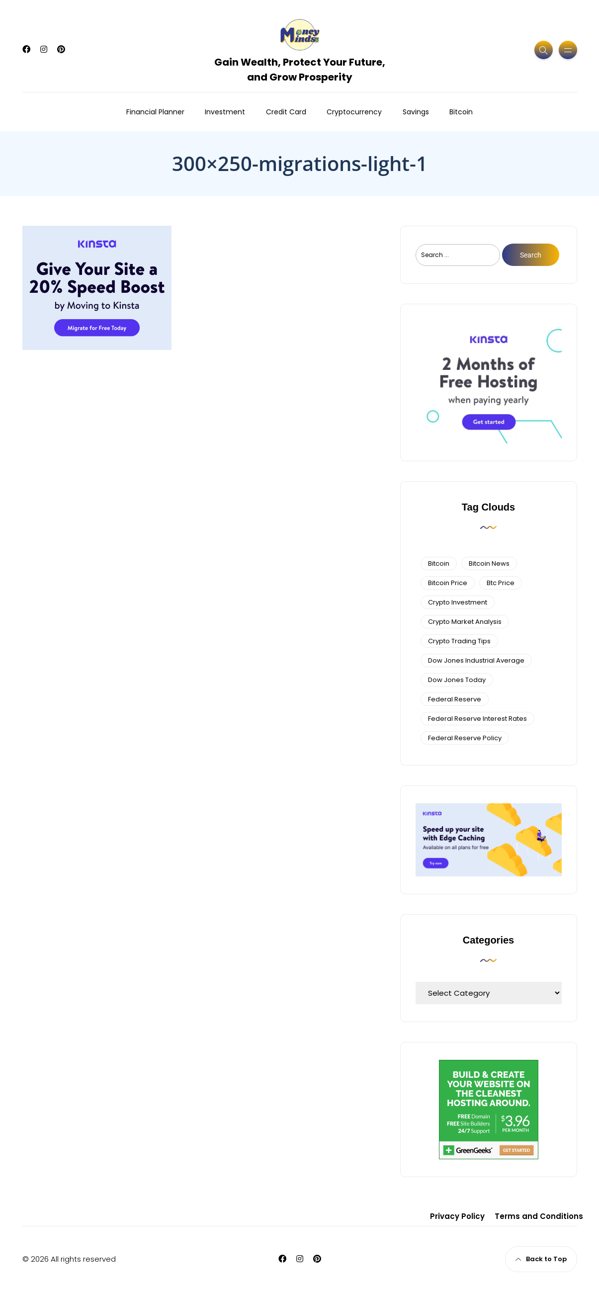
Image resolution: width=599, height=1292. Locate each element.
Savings (416, 112)
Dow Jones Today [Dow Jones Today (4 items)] (457, 680)
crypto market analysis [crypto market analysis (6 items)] (465, 621)
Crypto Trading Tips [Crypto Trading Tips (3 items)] (459, 641)
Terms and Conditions (539, 1216)
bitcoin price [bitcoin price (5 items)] (447, 583)
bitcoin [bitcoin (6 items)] (438, 563)
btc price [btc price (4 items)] (500, 583)
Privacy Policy (457, 1216)
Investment (225, 112)
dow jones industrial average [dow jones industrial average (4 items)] (476, 660)
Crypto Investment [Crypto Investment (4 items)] (457, 602)
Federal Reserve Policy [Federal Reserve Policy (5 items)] (465, 738)
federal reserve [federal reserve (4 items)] (454, 699)
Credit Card (286, 112)
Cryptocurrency (354, 112)
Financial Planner (155, 112)
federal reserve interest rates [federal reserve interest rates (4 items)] (477, 718)
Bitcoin (461, 112)
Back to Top (541, 1259)
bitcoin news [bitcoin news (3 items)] (489, 563)
